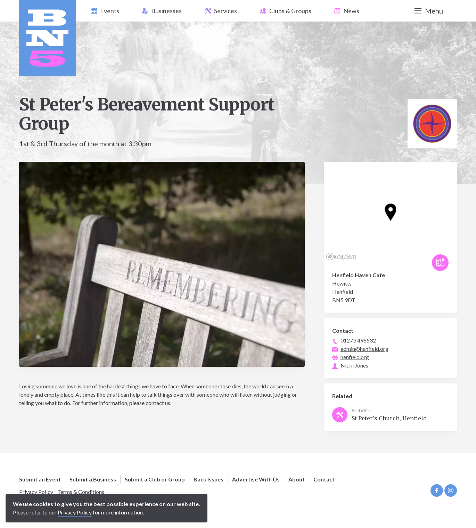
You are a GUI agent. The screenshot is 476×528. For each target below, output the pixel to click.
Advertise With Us (256, 479)
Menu (429, 11)
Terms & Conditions (80, 491)
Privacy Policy (36, 491)
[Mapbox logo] (341, 257)
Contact (324, 479)
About (296, 479)
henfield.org (354, 357)
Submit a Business (92, 479)
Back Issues (208, 479)
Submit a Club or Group (155, 479)
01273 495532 (358, 340)
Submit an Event (40, 479)
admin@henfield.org (364, 348)
